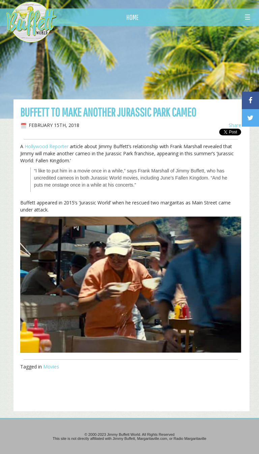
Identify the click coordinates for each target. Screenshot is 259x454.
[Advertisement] (151, 62)
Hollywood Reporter (46, 146)
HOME (132, 17)
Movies (51, 366)
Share (235, 125)
